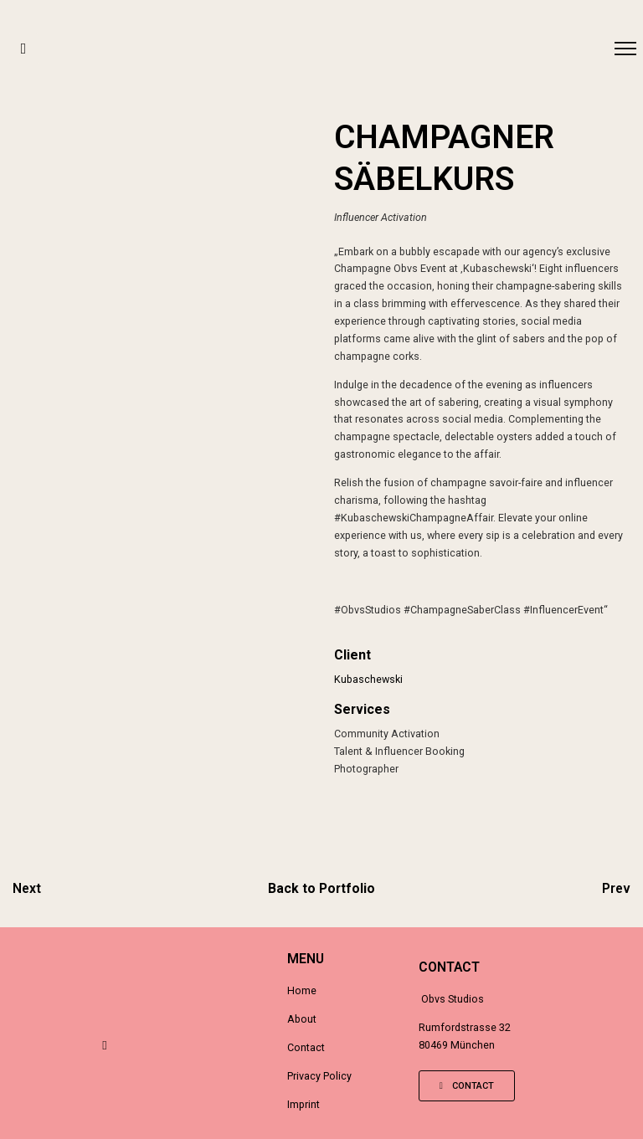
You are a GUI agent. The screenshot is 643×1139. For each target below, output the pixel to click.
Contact (306, 1047)
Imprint (303, 1104)
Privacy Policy (319, 1076)
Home (301, 990)
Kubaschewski (368, 679)
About (301, 1019)
